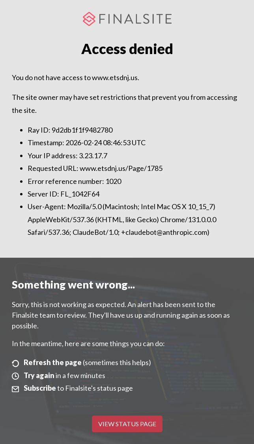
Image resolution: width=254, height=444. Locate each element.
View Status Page (127, 423)
